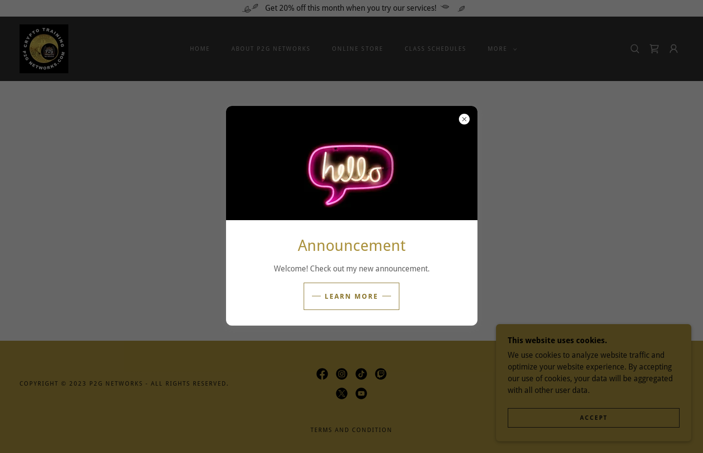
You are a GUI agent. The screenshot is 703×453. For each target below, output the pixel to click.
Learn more (351, 296)
